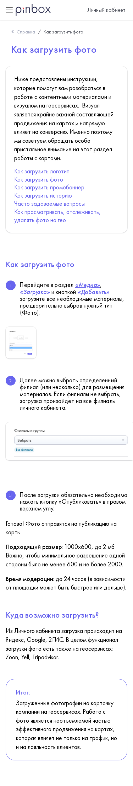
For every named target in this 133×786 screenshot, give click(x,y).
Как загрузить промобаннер (49, 187)
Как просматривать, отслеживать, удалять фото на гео (57, 216)
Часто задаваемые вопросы (49, 204)
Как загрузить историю (43, 195)
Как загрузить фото (63, 31)
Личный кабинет (106, 10)
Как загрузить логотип (42, 171)
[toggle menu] (9, 10)
